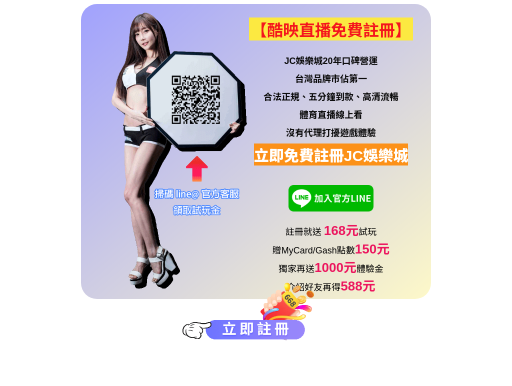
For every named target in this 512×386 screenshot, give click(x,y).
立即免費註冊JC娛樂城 (331, 156)
